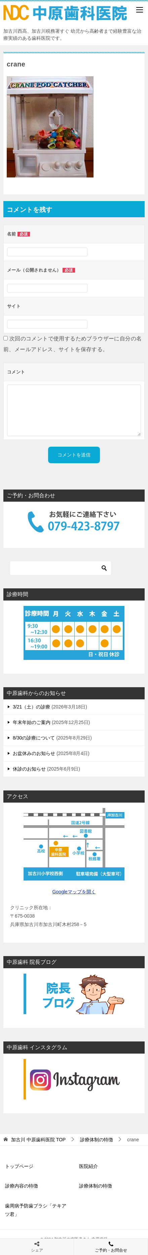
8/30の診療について (34, 738)
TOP (38, 1139)
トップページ (19, 1166)
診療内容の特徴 (21, 1186)
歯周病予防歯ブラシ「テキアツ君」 (35, 1210)
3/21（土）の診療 (31, 706)
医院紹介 (88, 1166)
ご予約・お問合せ (111, 1246)
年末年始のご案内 (31, 722)
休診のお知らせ (29, 769)
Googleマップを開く (74, 891)
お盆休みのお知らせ (34, 753)
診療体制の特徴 (95, 1186)
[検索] (60, 568)
